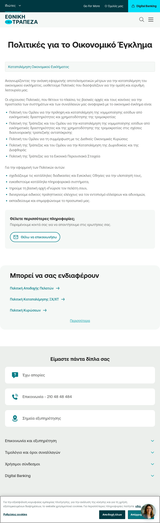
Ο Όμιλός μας (114, 6)
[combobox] (80, 67)
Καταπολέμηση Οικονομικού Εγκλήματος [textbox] (38, 67)
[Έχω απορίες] (80, 375)
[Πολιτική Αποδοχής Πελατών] (35, 288)
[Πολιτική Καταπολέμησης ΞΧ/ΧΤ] (37, 299)
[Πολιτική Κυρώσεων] (28, 310)
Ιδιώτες (13, 5)
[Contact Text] (80, 396)
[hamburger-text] (151, 19)
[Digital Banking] (144, 6)
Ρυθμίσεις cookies (15, 514)
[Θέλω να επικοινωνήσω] (35, 237)
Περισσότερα (80, 321)
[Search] (141, 19)
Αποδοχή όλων (112, 514)
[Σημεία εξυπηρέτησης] (80, 418)
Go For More (92, 6)
